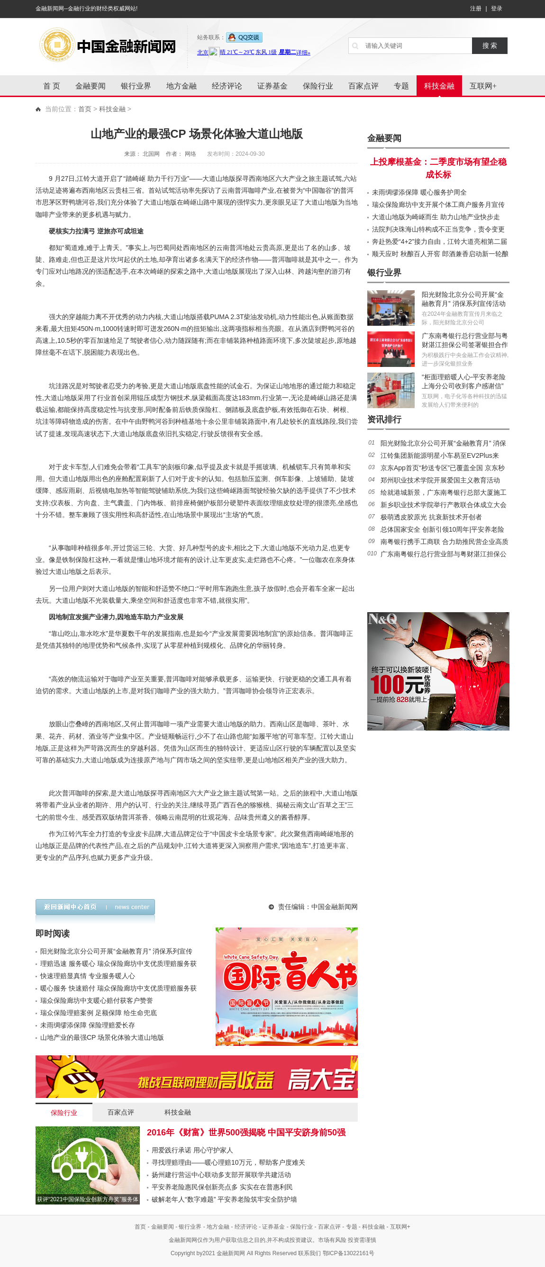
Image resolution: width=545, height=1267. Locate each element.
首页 (84, 109)
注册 (475, 8)
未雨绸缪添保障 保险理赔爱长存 (87, 1025)
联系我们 (309, 1253)
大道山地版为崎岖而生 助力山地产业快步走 (436, 217)
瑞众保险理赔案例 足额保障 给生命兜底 (98, 1013)
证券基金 (272, 86)
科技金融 (439, 86)
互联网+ (483, 86)
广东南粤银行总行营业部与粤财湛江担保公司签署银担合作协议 (465, 344)
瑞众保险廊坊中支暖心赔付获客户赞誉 (96, 1000)
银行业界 (136, 86)
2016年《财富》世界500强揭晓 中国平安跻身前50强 (246, 1132)
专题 (401, 86)
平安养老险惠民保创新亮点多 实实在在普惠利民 (222, 1187)
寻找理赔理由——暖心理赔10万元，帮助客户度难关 (228, 1162)
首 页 (51, 86)
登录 (496, 8)
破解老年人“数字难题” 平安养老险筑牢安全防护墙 (224, 1199)
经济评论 (227, 86)
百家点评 (363, 86)
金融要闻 (90, 86)
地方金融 (181, 86)
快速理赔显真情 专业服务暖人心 (87, 976)
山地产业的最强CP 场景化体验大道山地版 (102, 1037)
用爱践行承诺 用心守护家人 (192, 1150)
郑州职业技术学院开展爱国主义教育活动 (440, 480)
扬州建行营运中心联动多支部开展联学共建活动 (221, 1174)
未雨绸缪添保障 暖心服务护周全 (419, 192)
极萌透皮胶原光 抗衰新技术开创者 (431, 517)
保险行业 (318, 86)
